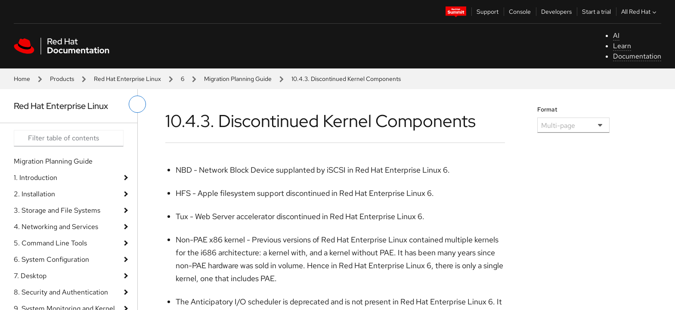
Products (62, 79)
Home (22, 79)
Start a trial (596, 12)
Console (520, 12)
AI (616, 35)
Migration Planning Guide (238, 79)
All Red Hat (639, 12)
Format (547, 109)
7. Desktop (30, 275)
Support (488, 12)
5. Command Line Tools (50, 243)
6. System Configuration (51, 259)
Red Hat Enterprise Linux (127, 79)
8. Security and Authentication (61, 292)
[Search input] (69, 138)
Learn (622, 45)
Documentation (637, 56)
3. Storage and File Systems (57, 210)
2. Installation (34, 193)
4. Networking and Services (56, 226)
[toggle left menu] (137, 104)
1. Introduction (35, 177)
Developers (556, 12)
